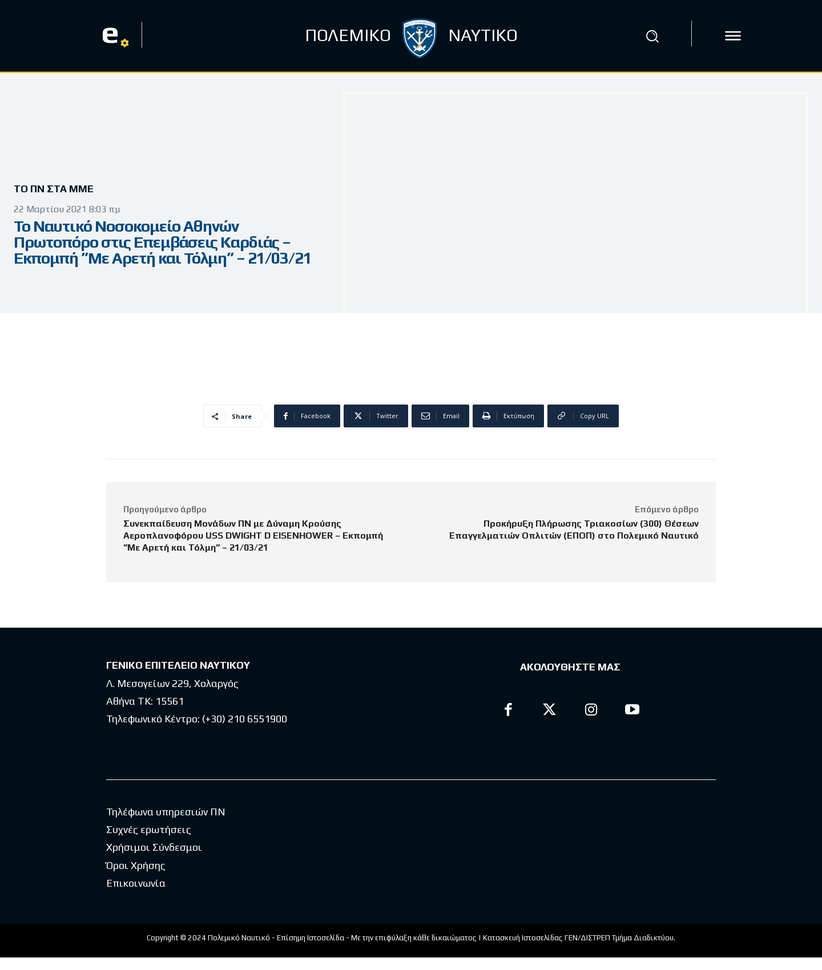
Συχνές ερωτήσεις (148, 842)
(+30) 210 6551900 (244, 719)
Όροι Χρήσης (136, 878)
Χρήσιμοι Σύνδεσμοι (154, 860)
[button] (652, 36)
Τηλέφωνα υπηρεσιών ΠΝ (165, 824)
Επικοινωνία (136, 896)
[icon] (733, 35)
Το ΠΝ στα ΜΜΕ (58, 189)
